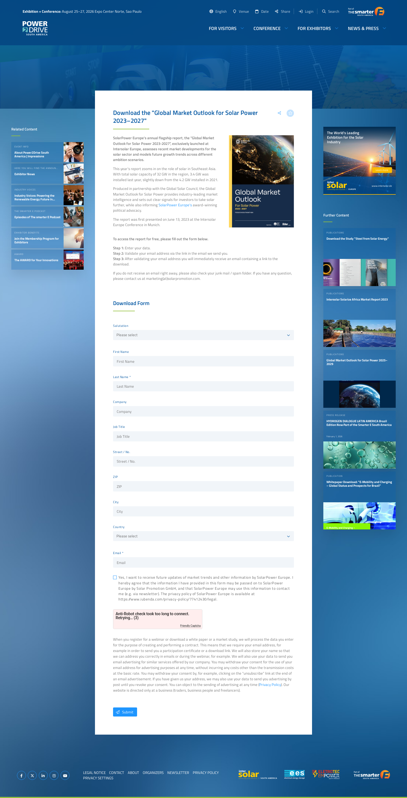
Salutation (120, 325)
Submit (123, 712)
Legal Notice (94, 772)
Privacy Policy (270, 684)
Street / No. (121, 452)
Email (117, 553)
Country (119, 527)
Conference (267, 28)
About (133, 772)
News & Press (363, 28)
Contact (116, 772)
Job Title (119, 426)
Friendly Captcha (190, 625)
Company (120, 402)
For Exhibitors (314, 28)
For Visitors (223, 28)
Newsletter (178, 772)
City (115, 502)
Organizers (153, 772)
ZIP (115, 477)
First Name (121, 351)
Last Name (121, 377)
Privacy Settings (98, 778)
